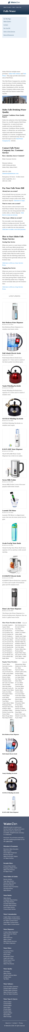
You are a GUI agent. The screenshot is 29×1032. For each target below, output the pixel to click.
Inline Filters (6, 954)
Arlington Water (6, 699)
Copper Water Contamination (11, 917)
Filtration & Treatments (10, 846)
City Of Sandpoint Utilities (9, 652)
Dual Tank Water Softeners (10, 986)
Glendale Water (6, 679)
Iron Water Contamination (10, 920)
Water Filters (7, 948)
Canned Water (7, 1003)
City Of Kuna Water (7, 640)
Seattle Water (19, 690)
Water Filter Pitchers (9, 869)
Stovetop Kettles (8, 888)
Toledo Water (6, 695)
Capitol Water (6, 627)
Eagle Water (5, 658)
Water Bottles (7, 895)
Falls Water (18, 629)
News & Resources (8, 35)
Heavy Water (7, 1007)
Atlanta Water (19, 701)
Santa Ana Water (7, 692)
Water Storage (7, 1016)
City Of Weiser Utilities (8, 654)
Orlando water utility (20, 671)
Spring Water (7, 1014)
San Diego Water (19, 679)
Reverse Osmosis (8, 854)
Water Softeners (8, 984)
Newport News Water (8, 706)
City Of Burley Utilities (8, 632)
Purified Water (7, 1011)
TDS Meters (6, 971)
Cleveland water (6, 681)
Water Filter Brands (8, 964)
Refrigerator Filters (8, 956)
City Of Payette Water (8, 647)
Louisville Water (6, 675)
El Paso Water (19, 705)
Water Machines (7, 937)
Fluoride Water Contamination (11, 919)
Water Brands (7, 898)
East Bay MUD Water (20, 675)
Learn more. (9, 841)
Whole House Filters (9, 960)
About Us (8, 1023)
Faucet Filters (7, 952)
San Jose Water (19, 688)
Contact (5, 25)
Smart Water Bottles (9, 907)
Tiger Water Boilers (8, 881)
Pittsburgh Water (7, 705)
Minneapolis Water (7, 694)
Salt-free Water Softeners (10, 994)
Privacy (21, 1023)
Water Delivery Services (10, 941)
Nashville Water (19, 670)
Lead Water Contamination (10, 922)
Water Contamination (9, 914)
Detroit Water (19, 699)
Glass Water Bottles (8, 902)
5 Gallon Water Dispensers (10, 932)
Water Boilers (7, 890)
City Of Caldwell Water (8, 634)
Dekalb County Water (21, 716)
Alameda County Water (8, 688)
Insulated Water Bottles (9, 903)
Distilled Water (7, 1005)
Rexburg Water (19, 651)
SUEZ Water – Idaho (20, 656)
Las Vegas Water (19, 677)
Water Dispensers (8, 929)
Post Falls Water (19, 647)
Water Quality (7, 21)
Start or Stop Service (9, 31)
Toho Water (5, 668)
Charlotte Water (19, 686)
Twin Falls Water (19, 658)
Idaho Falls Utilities (14, 73)
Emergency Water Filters (10, 868)
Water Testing (7, 973)
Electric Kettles (7, 879)
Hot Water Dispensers (9, 943)
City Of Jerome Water (8, 638)
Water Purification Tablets (10, 856)
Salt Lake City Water (8, 682)
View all (23, 623)
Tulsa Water (5, 701)
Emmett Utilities (19, 627)
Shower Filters (7, 962)
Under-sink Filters (8, 958)
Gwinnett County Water (9, 666)
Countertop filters (8, 951)
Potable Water (7, 977)
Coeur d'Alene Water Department (11, 656)
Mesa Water (18, 712)
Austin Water (18, 717)
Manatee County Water (21, 710)
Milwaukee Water (20, 703)
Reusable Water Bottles (9, 905)
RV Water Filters (7, 871)
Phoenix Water (6, 677)
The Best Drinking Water (10, 975)
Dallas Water (18, 681)
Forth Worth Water (20, 695)
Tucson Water (6, 664)
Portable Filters (8, 863)
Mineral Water (7, 1009)
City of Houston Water (8, 671)
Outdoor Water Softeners (10, 988)
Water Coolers (7, 939)
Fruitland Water (19, 630)
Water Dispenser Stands (10, 934)
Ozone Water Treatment (10, 852)
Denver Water (19, 684)
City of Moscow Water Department (12, 643)
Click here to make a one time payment (14, 229)
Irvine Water (5, 697)
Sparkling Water (7, 1013)
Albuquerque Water (20, 664)
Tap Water (6, 979)
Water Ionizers (7, 851)
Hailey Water (18, 634)
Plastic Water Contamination (11, 924)
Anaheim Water (6, 708)
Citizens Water (19, 692)
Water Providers (7, 7)
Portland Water (19, 673)
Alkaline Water (7, 1002)
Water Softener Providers (10, 992)
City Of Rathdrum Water (9, 651)
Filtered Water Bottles (9, 866)
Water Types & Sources (10, 999)
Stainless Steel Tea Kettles (10, 886)
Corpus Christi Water (8, 690)
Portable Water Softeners (10, 990)
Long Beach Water (7, 710)
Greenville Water (7, 670)
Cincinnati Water (19, 694)
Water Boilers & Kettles (10, 876)
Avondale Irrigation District (9, 625)
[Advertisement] (14, 53)
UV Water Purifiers (8, 858)
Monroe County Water (8, 712)
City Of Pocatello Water (8, 649)
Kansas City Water (20, 708)
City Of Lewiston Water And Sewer (12, 641)
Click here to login (19, 200)
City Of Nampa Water (8, 645)
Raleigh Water (19, 706)
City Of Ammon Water (8, 629)
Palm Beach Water (7, 717)
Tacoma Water (6, 684)
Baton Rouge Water (7, 716)
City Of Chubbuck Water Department (12, 636)
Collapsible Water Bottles (10, 900)
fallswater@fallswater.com (10, 173)
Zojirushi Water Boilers (9, 883)
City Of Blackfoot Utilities (9, 630)
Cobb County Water (7, 673)
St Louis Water (19, 682)
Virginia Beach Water (8, 703)
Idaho (13, 7)
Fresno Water (6, 714)
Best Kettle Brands (8, 885)
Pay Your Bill (6, 28)
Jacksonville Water (20, 697)
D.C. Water (18, 668)
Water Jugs (6, 935)
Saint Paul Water (6, 686)
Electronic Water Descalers (10, 849)
